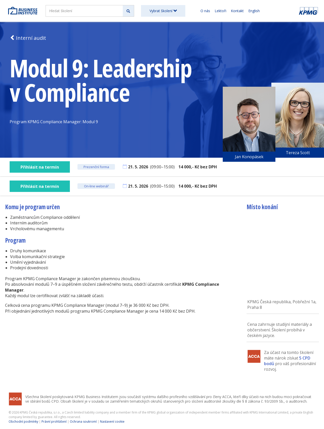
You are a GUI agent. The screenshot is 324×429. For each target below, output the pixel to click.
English (254, 10)
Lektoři (220, 10)
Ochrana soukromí (83, 421)
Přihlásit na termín (40, 167)
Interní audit (28, 37)
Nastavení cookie (112, 421)
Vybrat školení (163, 10)
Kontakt (237, 10)
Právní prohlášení (54, 421)
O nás (205, 10)
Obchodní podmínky (23, 421)
